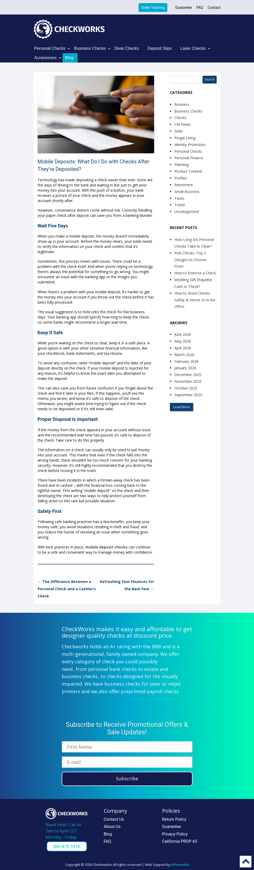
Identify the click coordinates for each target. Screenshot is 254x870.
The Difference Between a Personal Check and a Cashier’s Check (67, 588)
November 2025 (188, 381)
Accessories (45, 57)
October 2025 (185, 388)
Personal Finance (188, 157)
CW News (182, 124)
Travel (179, 204)
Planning (181, 164)
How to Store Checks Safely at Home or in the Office (194, 300)
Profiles (180, 178)
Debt (178, 131)
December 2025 (187, 374)
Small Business (187, 191)
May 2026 (182, 341)
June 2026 (182, 334)
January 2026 (185, 367)
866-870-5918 (66, 846)
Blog (69, 57)
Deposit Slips (159, 48)
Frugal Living (184, 137)
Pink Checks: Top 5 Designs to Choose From (190, 259)
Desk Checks (126, 48)
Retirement (183, 184)
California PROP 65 (179, 841)
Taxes (179, 198)
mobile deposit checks (106, 547)
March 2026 (184, 354)
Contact (214, 7)
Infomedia (180, 864)
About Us (112, 826)
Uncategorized (186, 211)
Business (181, 104)
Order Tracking (153, 7)
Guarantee (183, 7)
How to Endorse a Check (195, 272)
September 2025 (188, 394)
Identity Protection (189, 144)
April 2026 (182, 347)
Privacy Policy (175, 834)
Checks (180, 117)
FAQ (199, 7)
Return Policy (174, 819)
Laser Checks (193, 48)
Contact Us (114, 819)
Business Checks (90, 48)
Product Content (188, 171)
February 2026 (186, 361)
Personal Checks (50, 48)
